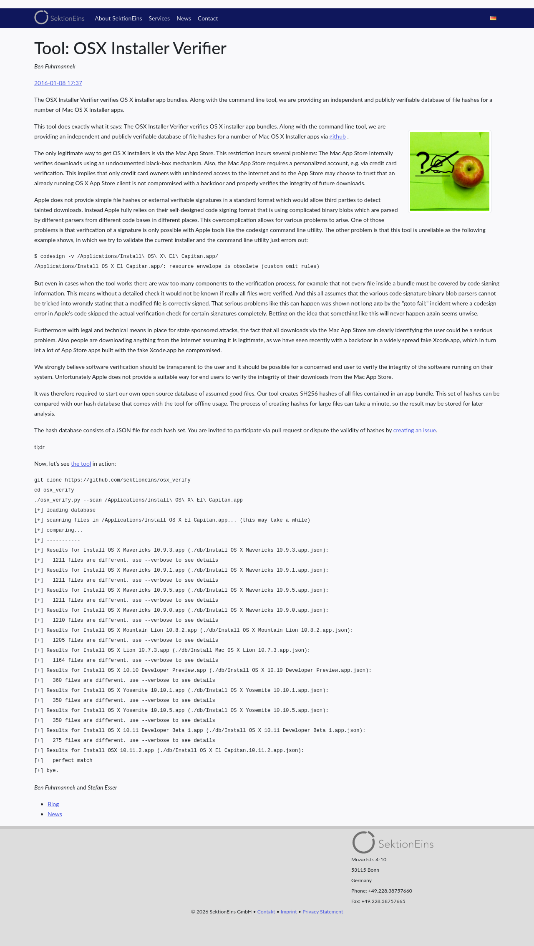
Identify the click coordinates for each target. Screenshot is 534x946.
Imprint (289, 911)
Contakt (266, 911)
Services (159, 18)
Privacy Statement (322, 911)
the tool (81, 463)
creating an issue (414, 430)
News (183, 18)
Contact (208, 18)
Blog (53, 803)
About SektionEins (118, 18)
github (338, 136)
